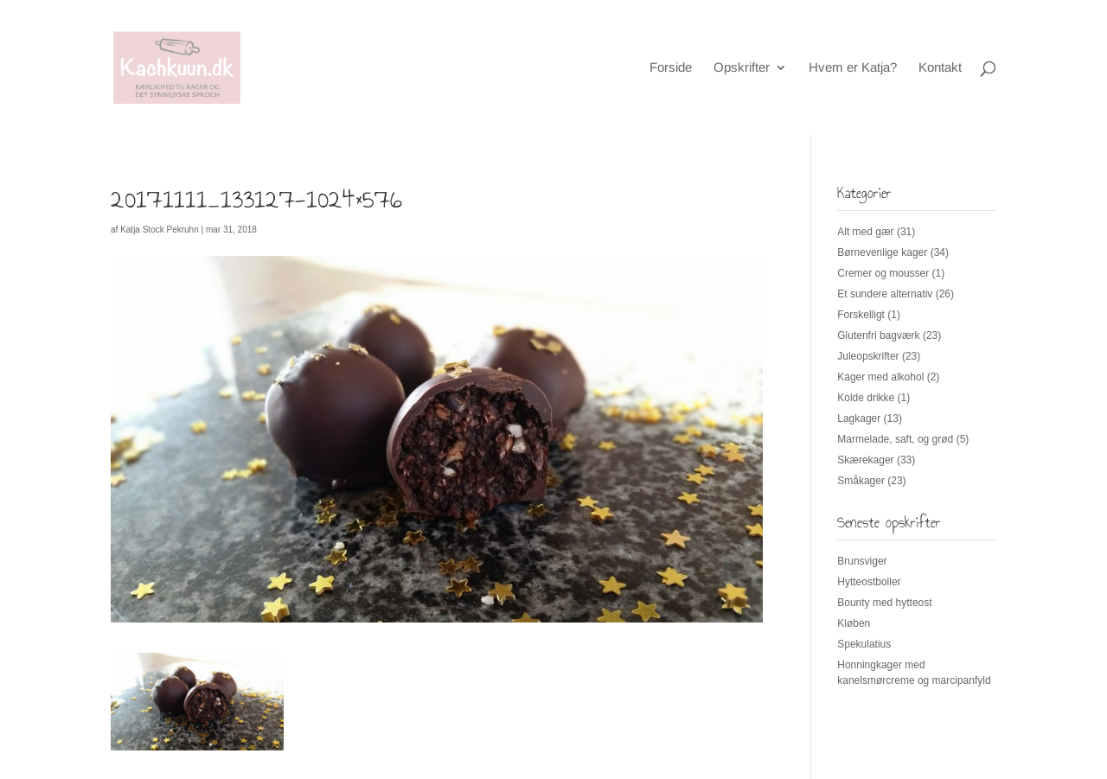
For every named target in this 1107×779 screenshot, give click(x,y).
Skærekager (865, 460)
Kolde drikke (865, 398)
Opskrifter (741, 67)
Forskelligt (861, 315)
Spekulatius (864, 644)
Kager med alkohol (880, 377)
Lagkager (858, 418)
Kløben (853, 623)
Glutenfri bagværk (878, 335)
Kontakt (940, 67)
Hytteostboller (868, 582)
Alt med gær (865, 232)
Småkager (861, 481)
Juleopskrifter (868, 356)
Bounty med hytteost (884, 603)
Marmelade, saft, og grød (895, 439)
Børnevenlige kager (882, 252)
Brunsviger (861, 561)
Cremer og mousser (883, 273)
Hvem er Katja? (853, 67)
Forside (670, 67)
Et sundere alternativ (884, 294)
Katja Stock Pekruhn (159, 229)
